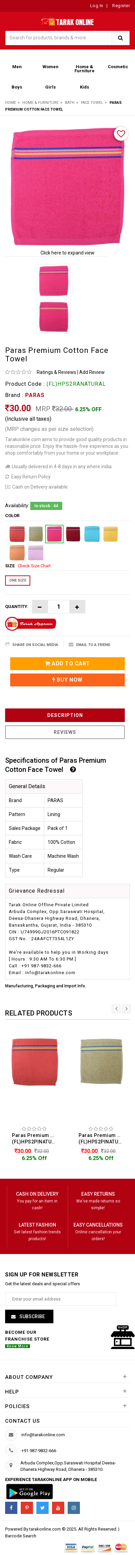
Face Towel (92, 102)
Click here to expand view (67, 252)
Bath (69, 102)
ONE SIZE (17, 580)
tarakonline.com (45, 1529)
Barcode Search (20, 1535)
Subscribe (31, 1316)
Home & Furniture (40, 102)
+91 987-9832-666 (38, 1450)
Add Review (92, 372)
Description (65, 715)
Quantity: (17, 606)
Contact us (22, 1421)
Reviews (65, 732)
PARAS (35, 395)
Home (10, 102)
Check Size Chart (34, 565)
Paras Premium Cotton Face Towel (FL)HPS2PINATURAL (36, 1138)
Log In (96, 5)
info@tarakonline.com (43, 1434)
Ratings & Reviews (56, 372)
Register (120, 5)
